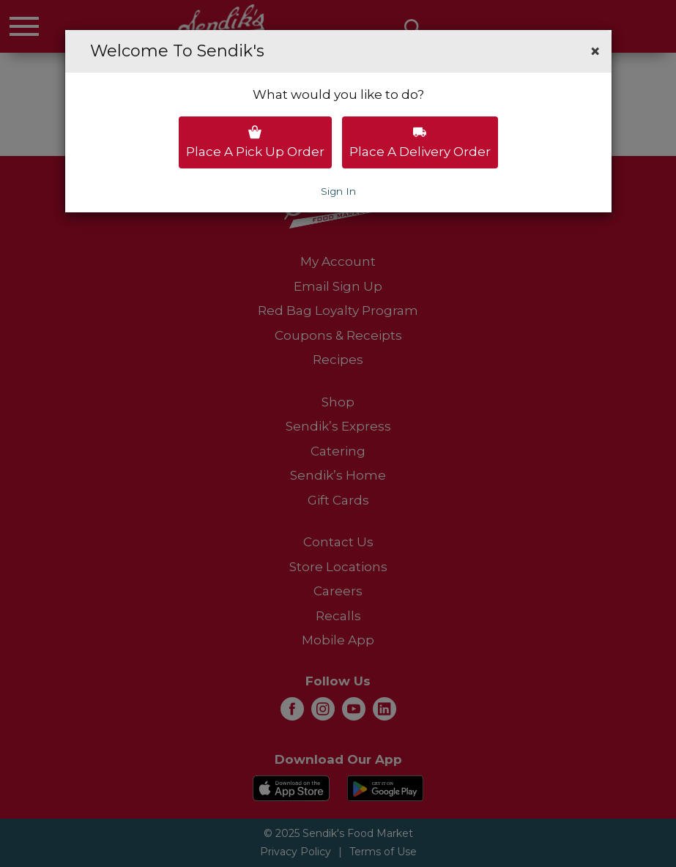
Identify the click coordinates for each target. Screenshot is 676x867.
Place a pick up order (255, 142)
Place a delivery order (420, 142)
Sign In (338, 191)
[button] (595, 51)
